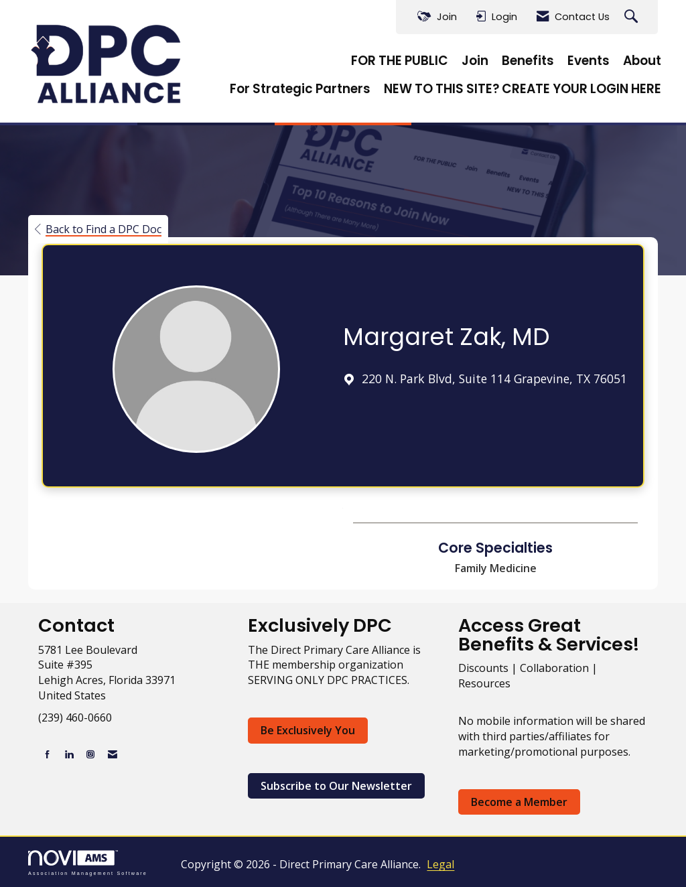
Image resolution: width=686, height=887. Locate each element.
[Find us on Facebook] (47, 754)
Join (475, 61)
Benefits (528, 61)
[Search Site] (632, 17)
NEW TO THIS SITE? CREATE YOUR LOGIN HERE (522, 89)
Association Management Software (87, 862)
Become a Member (519, 802)
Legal (440, 864)
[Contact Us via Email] (112, 754)
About (642, 61)
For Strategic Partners (300, 89)
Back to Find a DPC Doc (98, 229)
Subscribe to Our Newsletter (336, 785)
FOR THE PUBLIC (399, 61)
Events (588, 61)
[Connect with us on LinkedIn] (69, 754)
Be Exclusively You (308, 730)
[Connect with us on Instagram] (90, 754)
